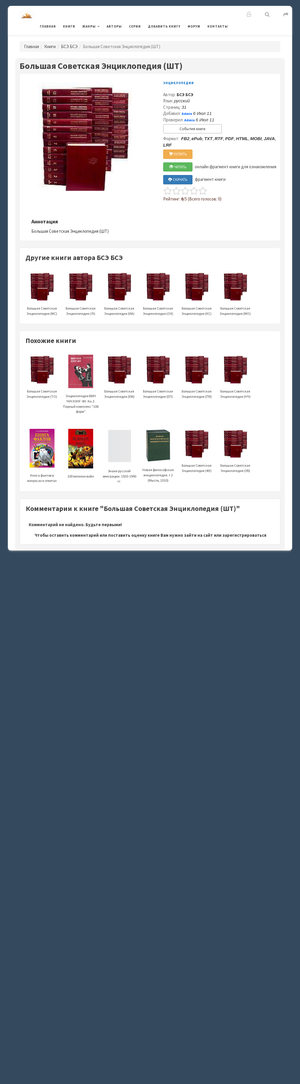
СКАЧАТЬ (178, 179)
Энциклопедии (178, 83)
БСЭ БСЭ (69, 46)
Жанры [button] (89, 26)
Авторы (114, 26)
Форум (194, 26)
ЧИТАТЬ (178, 166)
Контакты (217, 26)
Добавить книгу (164, 26)
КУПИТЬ (178, 154)
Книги (69, 26)
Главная (48, 26)
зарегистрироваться (244, 535)
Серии (135, 26)
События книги (192, 128)
